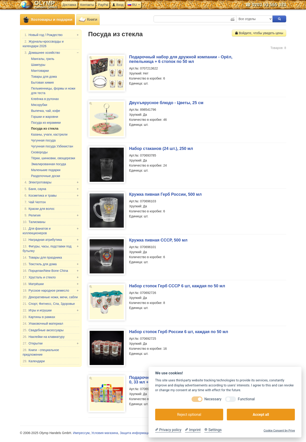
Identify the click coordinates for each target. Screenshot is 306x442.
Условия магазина (104, 433)
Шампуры (38, 65)
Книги (88, 20)
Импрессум (81, 433)
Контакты (87, 5)
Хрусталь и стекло (51, 277)
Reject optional (189, 414)
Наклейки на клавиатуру (44, 336)
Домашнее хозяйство (51, 52)
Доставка (69, 5)
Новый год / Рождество (51, 35)
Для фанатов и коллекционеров (51, 230)
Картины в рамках (39, 317)
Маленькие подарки (46, 170)
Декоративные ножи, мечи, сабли (50, 297)
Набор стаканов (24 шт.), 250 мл (161, 148)
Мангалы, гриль (42, 59)
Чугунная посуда (43, 140)
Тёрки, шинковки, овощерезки (53, 158)
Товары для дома (44, 76)
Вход (118, 5)
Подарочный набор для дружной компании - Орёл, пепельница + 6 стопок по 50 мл (181, 59)
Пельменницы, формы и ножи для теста (53, 91)
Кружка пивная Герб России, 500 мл (165, 194)
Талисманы (34, 222)
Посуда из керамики (46, 122)
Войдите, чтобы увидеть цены (259, 33)
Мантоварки (40, 70)
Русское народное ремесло (51, 290)
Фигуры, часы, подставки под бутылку (51, 248)
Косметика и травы (51, 195)
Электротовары (51, 182)
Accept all (261, 414)
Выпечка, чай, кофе (45, 111)
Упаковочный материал (43, 323)
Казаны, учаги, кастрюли (49, 134)
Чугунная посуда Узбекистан (52, 146)
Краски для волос (39, 208)
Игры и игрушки (51, 310)
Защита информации (135, 433)
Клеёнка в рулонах (45, 99)
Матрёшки (51, 284)
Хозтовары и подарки (47, 20)
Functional (246, 399)
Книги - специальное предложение (41, 352)
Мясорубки (39, 105)
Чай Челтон (34, 202)
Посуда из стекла (44, 128)
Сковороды (39, 152)
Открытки (51, 343)
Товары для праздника (42, 257)
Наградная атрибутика (51, 239)
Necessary (212, 399)
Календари (34, 361)
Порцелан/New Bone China (51, 270)
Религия (51, 215)
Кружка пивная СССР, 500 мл (158, 240)
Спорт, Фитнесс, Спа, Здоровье (49, 303)
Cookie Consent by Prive (279, 430)
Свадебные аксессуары (43, 330)
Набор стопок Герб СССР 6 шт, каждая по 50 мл (177, 286)
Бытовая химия (42, 82)
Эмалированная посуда (48, 164)
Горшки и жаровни (44, 116)
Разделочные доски (45, 176)
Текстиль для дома (51, 264)
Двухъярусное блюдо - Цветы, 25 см (166, 102)
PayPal (103, 5)
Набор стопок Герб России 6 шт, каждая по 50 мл (178, 331)
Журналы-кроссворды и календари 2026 (43, 43)
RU (134, 5)
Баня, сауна (51, 189)
